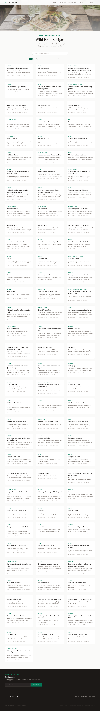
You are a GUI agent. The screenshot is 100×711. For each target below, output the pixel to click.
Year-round (67, 59)
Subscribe (36, 684)
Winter (59, 59)
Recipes (83, 2)
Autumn (51, 59)
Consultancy (73, 2)
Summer (44, 59)
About (55, 2)
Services (63, 2)
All (30, 59)
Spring (36, 59)
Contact (92, 2)
